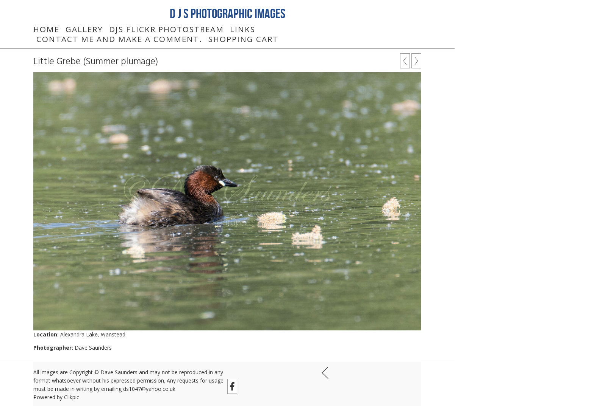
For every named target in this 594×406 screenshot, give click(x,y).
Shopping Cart (243, 39)
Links (242, 29)
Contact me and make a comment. (119, 39)
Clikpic (71, 397)
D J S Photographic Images (227, 13)
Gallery (84, 29)
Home (46, 29)
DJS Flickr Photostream (166, 29)
